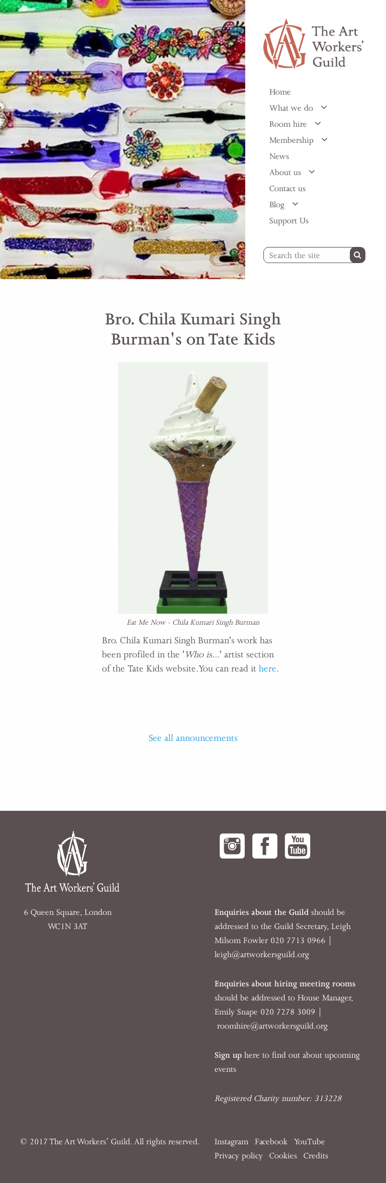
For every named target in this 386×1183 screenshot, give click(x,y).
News (279, 156)
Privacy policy (239, 1156)
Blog (278, 205)
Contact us (287, 189)
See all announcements (193, 737)
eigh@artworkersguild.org (263, 955)
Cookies (283, 1156)
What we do (292, 108)
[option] (122, 139)
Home (280, 92)
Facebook (271, 1142)
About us (286, 172)
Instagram (231, 1142)
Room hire (289, 124)
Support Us (289, 221)
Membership (292, 140)
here (267, 668)
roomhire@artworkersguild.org (272, 1026)
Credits (316, 1156)
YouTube (309, 1142)
